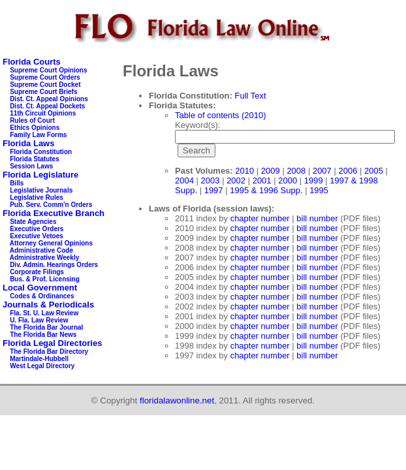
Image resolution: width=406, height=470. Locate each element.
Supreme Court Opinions (48, 70)
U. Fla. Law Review (39, 320)
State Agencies (33, 221)
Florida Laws (28, 143)
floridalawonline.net (177, 400)
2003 (210, 180)
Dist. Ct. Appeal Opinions (49, 98)
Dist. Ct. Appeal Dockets (47, 106)
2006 (347, 171)
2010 (244, 171)
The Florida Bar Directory (49, 351)
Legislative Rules (36, 197)
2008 (296, 171)
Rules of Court (32, 120)
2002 (235, 180)
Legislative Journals (41, 190)
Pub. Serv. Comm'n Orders (51, 204)
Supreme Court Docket (45, 84)
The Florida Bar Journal (46, 327)
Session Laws (31, 166)
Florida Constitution (41, 151)
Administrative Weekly (45, 257)
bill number (317, 218)
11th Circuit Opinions (43, 113)
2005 (373, 171)
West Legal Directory (42, 365)
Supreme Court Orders (45, 77)
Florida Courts (32, 62)
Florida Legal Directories (52, 343)
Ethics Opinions (34, 127)
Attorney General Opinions (51, 243)
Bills (16, 183)
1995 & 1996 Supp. (266, 190)
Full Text (250, 96)
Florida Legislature (40, 175)
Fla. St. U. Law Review (44, 313)
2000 (287, 180)
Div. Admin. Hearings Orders (54, 264)
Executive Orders (36, 228)
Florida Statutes (34, 159)
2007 (322, 171)
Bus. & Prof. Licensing (45, 279)
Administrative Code (41, 250)
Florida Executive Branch (53, 213)
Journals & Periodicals (48, 304)
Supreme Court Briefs (43, 91)
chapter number (260, 218)
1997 (213, 190)
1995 (318, 190)
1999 (313, 180)
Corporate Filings (37, 271)
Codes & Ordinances (42, 296)
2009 (270, 171)
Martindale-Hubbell (39, 358)
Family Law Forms (38, 134)
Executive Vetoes (36, 236)
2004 (184, 180)
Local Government (40, 287)
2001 (262, 180)
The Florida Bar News (43, 334)
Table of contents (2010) (220, 115)
